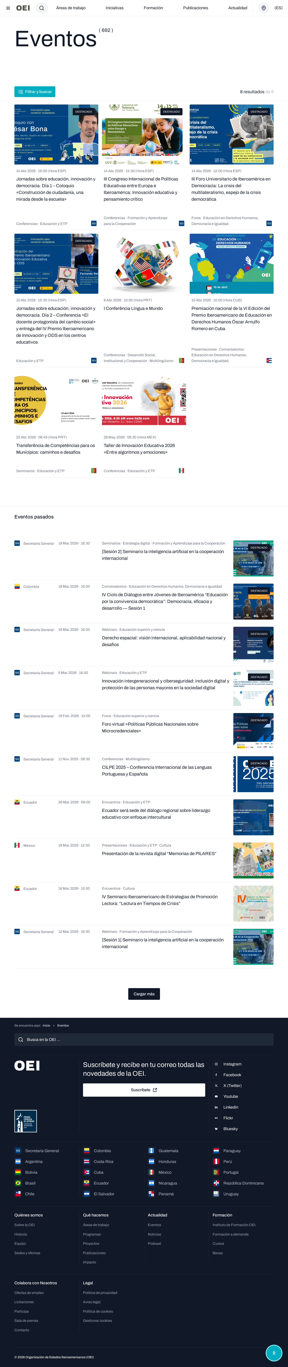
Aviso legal (92, 1302)
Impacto (89, 1262)
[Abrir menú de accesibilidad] (274, 1353)
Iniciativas (115, 8)
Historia (20, 1234)
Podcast (154, 1243)
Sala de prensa (26, 1321)
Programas (92, 1234)
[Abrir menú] (8, 8)
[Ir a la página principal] (23, 8)
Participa (21, 1311)
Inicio (46, 1025)
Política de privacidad (100, 1293)
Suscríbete (144, 1090)
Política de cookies (98, 1311)
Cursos (218, 1243)
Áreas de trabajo (71, 8)
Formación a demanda (231, 1234)
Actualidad (237, 8)
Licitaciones (24, 1302)
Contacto (21, 1330)
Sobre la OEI (24, 1225)
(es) (278, 8)
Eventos (154, 1225)
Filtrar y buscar (35, 91)
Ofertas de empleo (29, 1293)
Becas (218, 1253)
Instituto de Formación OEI (234, 1225)
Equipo (20, 1243)
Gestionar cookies (97, 1321)
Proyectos (91, 1243)
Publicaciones (195, 8)
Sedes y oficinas (27, 1253)
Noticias (154, 1234)
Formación (153, 8)
